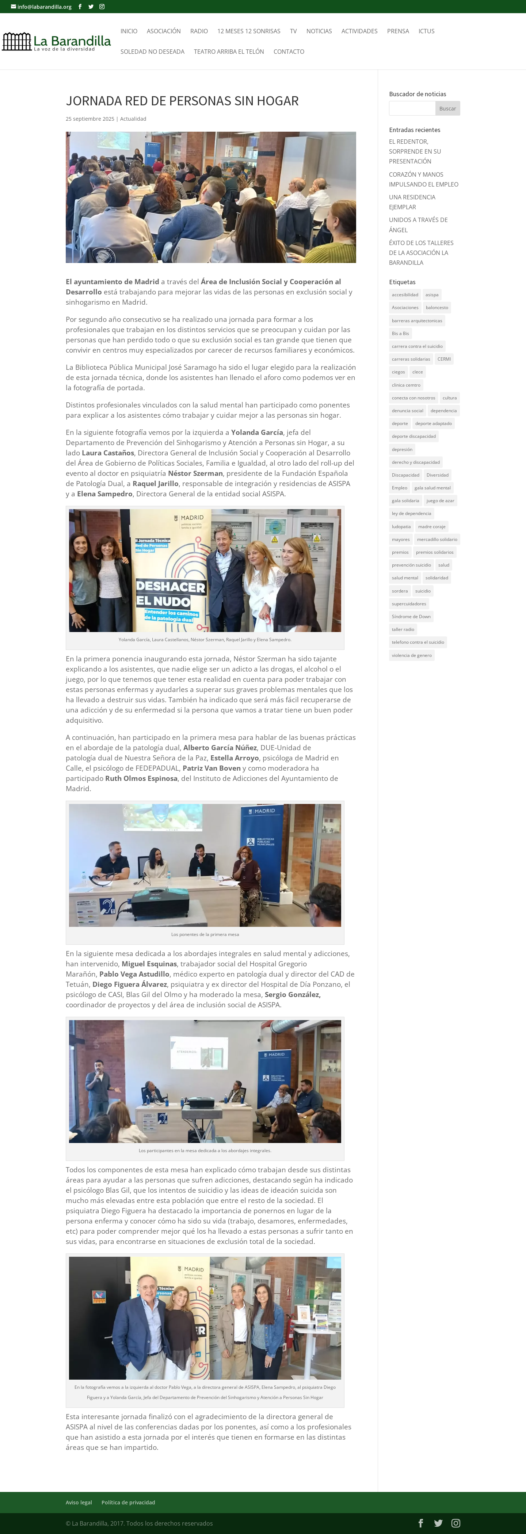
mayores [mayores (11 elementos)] (401, 539)
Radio (199, 32)
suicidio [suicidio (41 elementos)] (423, 591)
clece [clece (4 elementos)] (417, 372)
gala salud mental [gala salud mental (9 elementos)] (433, 488)
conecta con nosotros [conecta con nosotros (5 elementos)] (413, 398)
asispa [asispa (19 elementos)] (432, 295)
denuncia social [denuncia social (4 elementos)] (407, 410)
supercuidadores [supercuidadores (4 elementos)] (409, 604)
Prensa (398, 32)
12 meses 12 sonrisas (249, 32)
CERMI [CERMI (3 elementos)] (444, 359)
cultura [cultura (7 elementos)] (450, 398)
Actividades (360, 32)
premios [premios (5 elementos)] (400, 552)
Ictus (427, 32)
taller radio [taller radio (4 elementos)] (403, 629)
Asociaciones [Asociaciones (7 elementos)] (405, 307)
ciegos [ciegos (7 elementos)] (398, 372)
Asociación (164, 32)
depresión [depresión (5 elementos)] (402, 449)
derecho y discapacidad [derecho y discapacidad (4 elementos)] (416, 462)
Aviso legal (79, 1502)
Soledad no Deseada (152, 52)
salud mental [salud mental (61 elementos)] (405, 578)
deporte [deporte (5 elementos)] (400, 423)
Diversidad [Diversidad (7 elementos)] (438, 475)
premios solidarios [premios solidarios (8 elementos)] (435, 552)
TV (293, 32)
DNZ (395, 678)
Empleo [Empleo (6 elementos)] (399, 488)
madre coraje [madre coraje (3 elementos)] (432, 526)
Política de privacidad (128, 1502)
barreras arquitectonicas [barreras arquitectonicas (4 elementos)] (417, 320)
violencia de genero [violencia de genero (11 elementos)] (412, 655)
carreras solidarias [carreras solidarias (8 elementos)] (411, 359)
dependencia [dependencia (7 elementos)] (444, 410)
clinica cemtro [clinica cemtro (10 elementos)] (406, 385)
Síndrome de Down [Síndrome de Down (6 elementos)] (411, 616)
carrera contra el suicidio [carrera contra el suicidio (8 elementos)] (417, 346)
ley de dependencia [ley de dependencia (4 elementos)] (411, 513)
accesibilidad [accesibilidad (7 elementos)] (405, 295)
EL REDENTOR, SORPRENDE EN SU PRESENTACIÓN (415, 151)
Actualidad (133, 118)
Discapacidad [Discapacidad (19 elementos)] (405, 475)
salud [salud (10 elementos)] (443, 565)
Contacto (289, 52)
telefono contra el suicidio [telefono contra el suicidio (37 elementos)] (418, 642)
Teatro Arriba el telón (229, 52)
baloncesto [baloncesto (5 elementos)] (437, 307)
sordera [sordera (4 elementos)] (400, 591)
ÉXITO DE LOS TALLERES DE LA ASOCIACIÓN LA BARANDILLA (421, 253)
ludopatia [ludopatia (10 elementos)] (401, 526)
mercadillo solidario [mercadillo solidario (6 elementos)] (437, 539)
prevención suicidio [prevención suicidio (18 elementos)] (411, 565)
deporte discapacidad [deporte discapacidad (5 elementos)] (414, 436)
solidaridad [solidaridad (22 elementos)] (437, 578)
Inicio (129, 32)
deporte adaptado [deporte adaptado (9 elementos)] (433, 423)
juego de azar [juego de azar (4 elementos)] (440, 500)
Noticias (319, 32)
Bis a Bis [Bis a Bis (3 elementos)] (400, 333)
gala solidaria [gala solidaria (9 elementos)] (405, 500)
